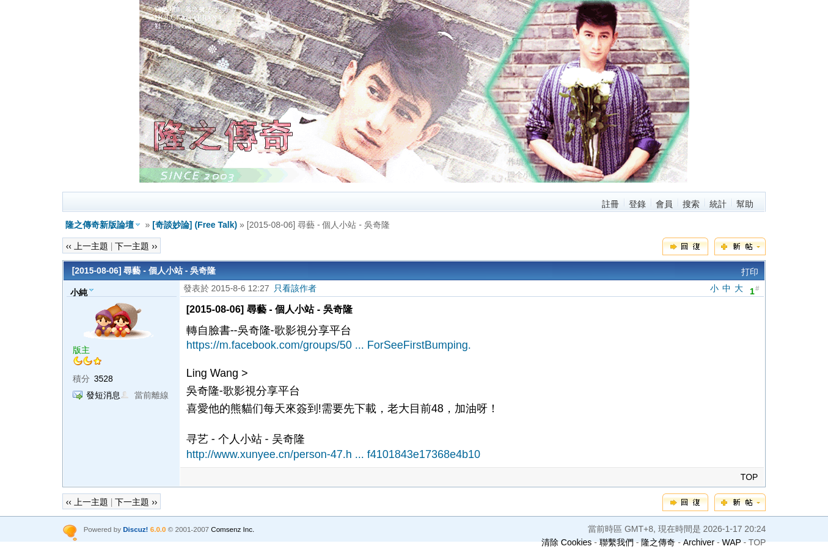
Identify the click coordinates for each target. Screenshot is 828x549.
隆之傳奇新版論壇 (99, 225)
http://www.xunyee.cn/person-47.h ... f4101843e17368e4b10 (333, 454)
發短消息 (103, 395)
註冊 (610, 204)
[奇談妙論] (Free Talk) (194, 225)
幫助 (744, 204)
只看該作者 (295, 288)
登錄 (637, 204)
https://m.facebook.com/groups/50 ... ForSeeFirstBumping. (328, 345)
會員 (664, 204)
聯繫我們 (616, 542)
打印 (749, 272)
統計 (718, 204)
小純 (78, 292)
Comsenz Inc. (232, 529)
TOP (749, 477)
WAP (731, 542)
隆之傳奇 (658, 542)
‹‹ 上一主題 (87, 246)
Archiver (698, 542)
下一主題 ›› (136, 246)
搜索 (691, 204)
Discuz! (135, 529)
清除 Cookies (566, 542)
